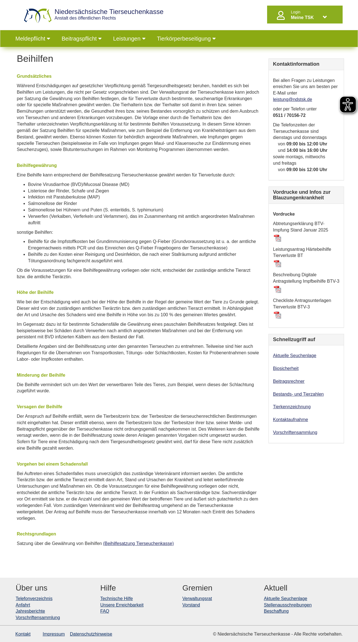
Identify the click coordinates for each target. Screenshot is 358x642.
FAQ (104, 611)
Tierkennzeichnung (292, 406)
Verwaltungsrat (197, 598)
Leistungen (129, 39)
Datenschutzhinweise (91, 634)
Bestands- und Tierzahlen (298, 394)
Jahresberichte (30, 611)
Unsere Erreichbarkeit (122, 605)
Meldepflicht (32, 39)
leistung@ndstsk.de (292, 99)
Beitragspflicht (82, 39)
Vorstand (191, 605)
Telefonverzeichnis (34, 598)
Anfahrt (23, 605)
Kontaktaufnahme (290, 419)
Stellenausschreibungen (288, 605)
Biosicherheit (286, 368)
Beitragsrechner (289, 381)
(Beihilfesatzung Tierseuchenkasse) (138, 543)
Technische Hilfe (116, 598)
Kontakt (22, 634)
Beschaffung (276, 611)
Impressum (54, 634)
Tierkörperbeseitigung (186, 39)
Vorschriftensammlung (295, 432)
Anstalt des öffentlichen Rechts (109, 14)
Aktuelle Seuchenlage (294, 355)
